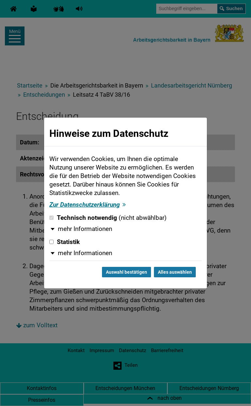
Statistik (64, 242)
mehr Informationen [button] (85, 229)
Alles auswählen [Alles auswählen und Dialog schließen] (175, 272)
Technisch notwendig (108, 217)
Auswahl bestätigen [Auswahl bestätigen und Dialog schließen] (126, 272)
